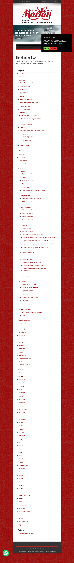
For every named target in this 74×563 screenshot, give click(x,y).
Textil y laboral (24, 134)
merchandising (23, 468)
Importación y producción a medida (30, 102)
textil (20, 515)
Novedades (22, 348)
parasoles (21, 488)
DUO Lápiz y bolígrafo (28, 202)
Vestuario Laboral (25, 365)
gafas (20, 442)
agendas (21, 376)
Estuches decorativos (28, 252)
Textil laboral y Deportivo (28, 137)
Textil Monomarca (26, 140)
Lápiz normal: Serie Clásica (30, 297)
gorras (20, 449)
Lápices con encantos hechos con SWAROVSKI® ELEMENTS (37, 269)
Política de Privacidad (25, 324)
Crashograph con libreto (28, 163)
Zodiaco (24, 315)
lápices (21, 342)
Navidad (22, 112)
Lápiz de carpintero (27, 291)
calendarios (22, 392)
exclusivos (22, 435)
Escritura (22, 89)
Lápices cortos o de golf (29, 284)
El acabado (24, 225)
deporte (21, 422)
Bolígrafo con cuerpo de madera (31, 198)
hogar (20, 452)
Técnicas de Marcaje (25, 358)
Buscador (21, 77)
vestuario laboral (23, 521)
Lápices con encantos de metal (32, 262)
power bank (22, 492)
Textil (20, 362)
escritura (21, 432)
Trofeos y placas (24, 145)
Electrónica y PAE (25, 86)
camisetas (22, 399)
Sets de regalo (26, 276)
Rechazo (53, 48)
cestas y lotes (23, 409)
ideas (20, 455)
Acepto (46, 48)
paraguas (21, 485)
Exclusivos (22, 157)
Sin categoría (23, 355)
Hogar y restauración (26, 99)
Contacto (21, 151)
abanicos (21, 373)
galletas (21, 445)
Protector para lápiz (27, 180)
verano (21, 518)
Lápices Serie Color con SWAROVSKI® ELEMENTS (38, 241)
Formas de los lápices (28, 220)
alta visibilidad (23, 379)
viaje (20, 525)
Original (21, 482)
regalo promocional (24, 495)
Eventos (22, 96)
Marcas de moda (25, 106)
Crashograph (23, 160)
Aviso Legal (22, 73)
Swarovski (22, 508)
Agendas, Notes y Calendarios (30, 115)
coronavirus (22, 332)
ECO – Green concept (26, 83)
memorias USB (23, 465)
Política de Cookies (24, 320)
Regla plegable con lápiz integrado (32, 312)
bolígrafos (21, 386)
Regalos (22, 127)
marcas (21, 462)
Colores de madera (27, 213)
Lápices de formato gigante (30, 287)
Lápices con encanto (28, 259)
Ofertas (21, 352)
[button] (6, 553)
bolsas (21, 389)
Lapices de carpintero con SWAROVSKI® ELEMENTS (39, 237)
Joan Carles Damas (24, 533)
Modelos (23, 281)
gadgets (21, 439)
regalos (21, 498)
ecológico (21, 429)
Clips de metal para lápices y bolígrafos (33, 190)
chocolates (22, 412)
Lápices (22, 168)
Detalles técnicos (26, 207)
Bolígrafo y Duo (25, 195)
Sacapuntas (25, 187)
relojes (21, 502)
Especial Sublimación (26, 93)
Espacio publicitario (27, 216)
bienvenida (22, 383)
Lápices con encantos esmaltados (33, 265)
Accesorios (24, 171)
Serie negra (25, 304)
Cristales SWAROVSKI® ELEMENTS (33, 234)
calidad (21, 396)
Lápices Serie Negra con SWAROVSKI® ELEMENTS (38, 244)
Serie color (25, 300)
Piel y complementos (26, 124)
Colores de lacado (27, 210)
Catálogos (22, 80)
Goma (23, 256)
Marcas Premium (25, 109)
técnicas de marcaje (24, 511)
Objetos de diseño (27, 174)
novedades (22, 475)
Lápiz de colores (26, 294)
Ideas (20, 339)
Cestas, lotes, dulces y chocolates (31, 119)
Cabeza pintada (26, 228)
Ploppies (24, 177)
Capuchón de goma (27, 231)
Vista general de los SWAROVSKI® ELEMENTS (37, 247)
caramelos (22, 402)
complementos (23, 416)
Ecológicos (22, 335)
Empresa (21, 154)
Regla (23, 184)
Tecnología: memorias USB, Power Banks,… (33, 130)
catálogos (21, 406)
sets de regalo (23, 505)
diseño (21, 425)
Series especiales (26, 309)
